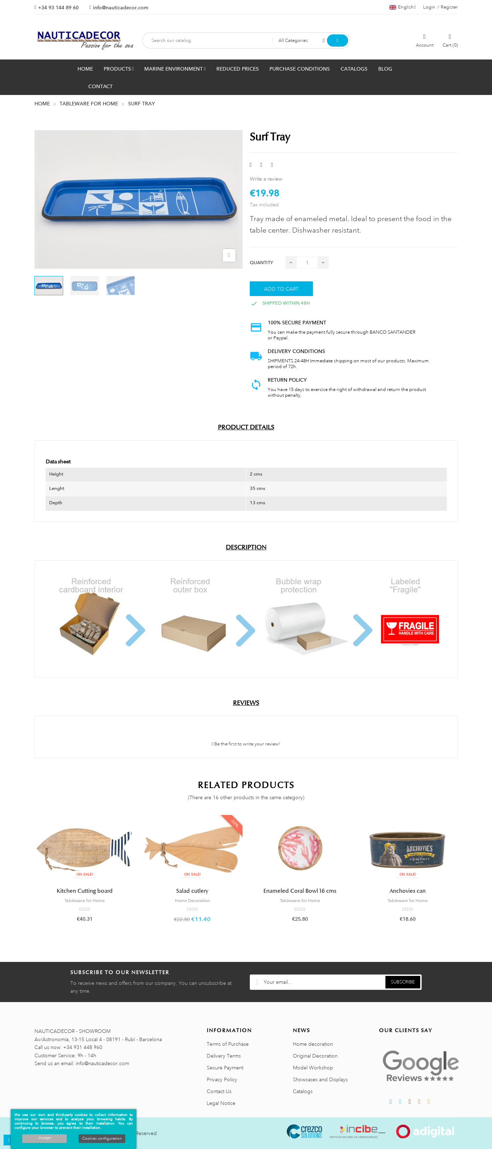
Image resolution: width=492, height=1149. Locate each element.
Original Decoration (315, 1056)
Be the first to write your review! (246, 744)
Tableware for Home (85, 900)
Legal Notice (221, 1103)
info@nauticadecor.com (120, 7)
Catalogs (303, 1091)
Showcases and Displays (320, 1079)
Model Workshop (313, 1067)
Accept (44, 1137)
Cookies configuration (102, 1138)
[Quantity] (307, 262)
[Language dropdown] (402, 7)
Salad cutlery (192, 891)
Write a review (266, 179)
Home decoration (313, 1044)
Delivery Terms (224, 1056)
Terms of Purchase (228, 1044)
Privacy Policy (222, 1079)
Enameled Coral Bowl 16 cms (299, 891)
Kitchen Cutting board (85, 891)
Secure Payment (225, 1067)
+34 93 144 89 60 (58, 7)
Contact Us (219, 1091)
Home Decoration (192, 900)
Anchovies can (407, 891)
